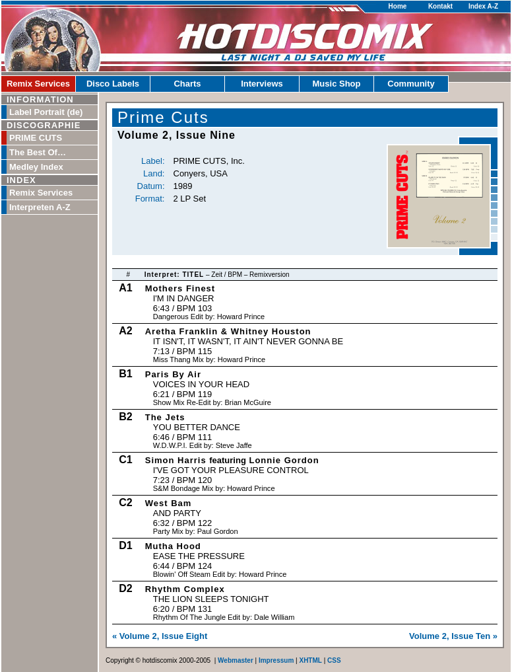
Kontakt (440, 6)
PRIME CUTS (35, 138)
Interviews (262, 84)
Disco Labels (112, 84)
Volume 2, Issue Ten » (453, 636)
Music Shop (337, 84)
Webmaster (235, 660)
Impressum (276, 660)
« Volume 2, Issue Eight (159, 636)
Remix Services (38, 84)
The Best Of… (37, 152)
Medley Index (36, 167)
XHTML (310, 660)
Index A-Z (483, 6)
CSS (334, 660)
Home (398, 6)
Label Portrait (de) (45, 112)
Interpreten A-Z (40, 207)
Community (411, 84)
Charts (187, 84)
